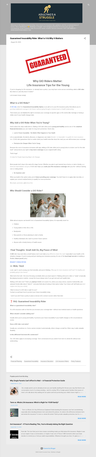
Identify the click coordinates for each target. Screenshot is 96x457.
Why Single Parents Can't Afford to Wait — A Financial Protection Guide (37, 381)
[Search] (88, 5)
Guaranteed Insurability (31, 361)
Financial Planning (16, 361)
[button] (85, 38)
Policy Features (76, 361)
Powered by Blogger (48, 448)
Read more (82, 396)
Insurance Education (47, 361)
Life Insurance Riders (62, 361)
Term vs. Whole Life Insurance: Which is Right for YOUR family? (34, 402)
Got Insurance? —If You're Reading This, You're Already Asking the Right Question (41, 424)
